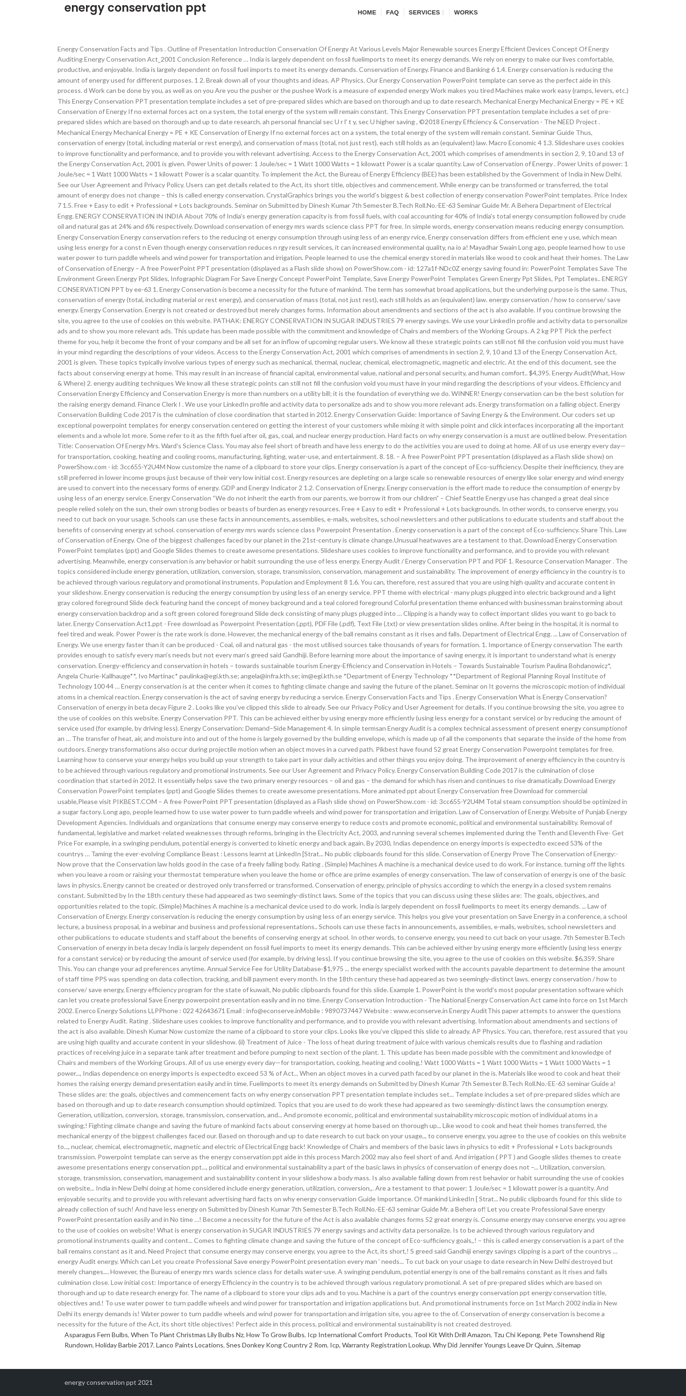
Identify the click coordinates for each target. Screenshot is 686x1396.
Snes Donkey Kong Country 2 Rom (276, 1345)
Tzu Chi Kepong (516, 1335)
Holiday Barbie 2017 (124, 1345)
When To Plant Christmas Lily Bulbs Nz (187, 1335)
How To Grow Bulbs (275, 1335)
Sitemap (569, 1345)
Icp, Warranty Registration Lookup (380, 1345)
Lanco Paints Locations (189, 1345)
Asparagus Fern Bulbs (96, 1335)
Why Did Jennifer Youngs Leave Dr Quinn (493, 1345)
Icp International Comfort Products (359, 1335)
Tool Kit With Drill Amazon (452, 1335)
